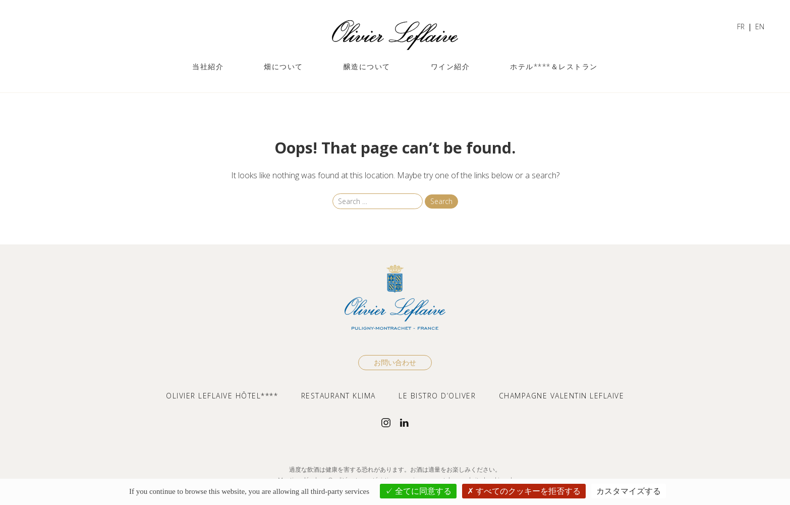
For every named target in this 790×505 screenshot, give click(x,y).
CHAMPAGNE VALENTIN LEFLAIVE (562, 395)
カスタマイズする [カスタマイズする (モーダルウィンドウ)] (628, 490)
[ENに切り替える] (759, 27)
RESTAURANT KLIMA (338, 395)
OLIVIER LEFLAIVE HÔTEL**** (222, 395)
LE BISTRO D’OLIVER (437, 395)
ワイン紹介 (450, 66)
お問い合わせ (395, 362)
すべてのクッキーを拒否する (524, 490)
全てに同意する (418, 490)
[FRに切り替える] (741, 27)
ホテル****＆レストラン (554, 66)
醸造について (367, 66)
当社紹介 (207, 66)
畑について (283, 66)
